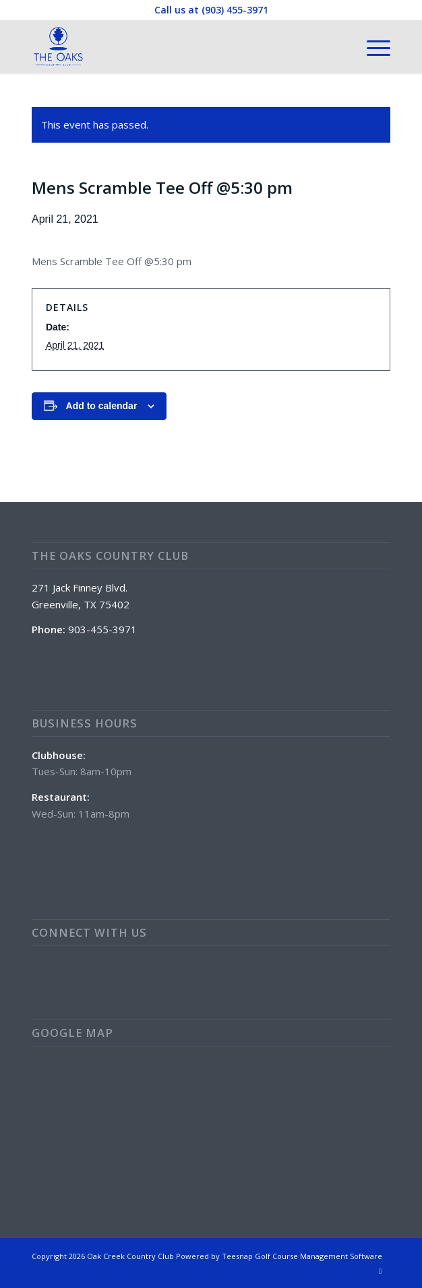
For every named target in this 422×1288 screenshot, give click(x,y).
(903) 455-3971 (235, 9)
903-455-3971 (102, 629)
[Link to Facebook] (380, 1271)
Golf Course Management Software (318, 1256)
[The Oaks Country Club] (175, 46)
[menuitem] (371, 46)
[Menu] (371, 46)
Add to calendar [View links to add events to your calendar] (102, 405)
